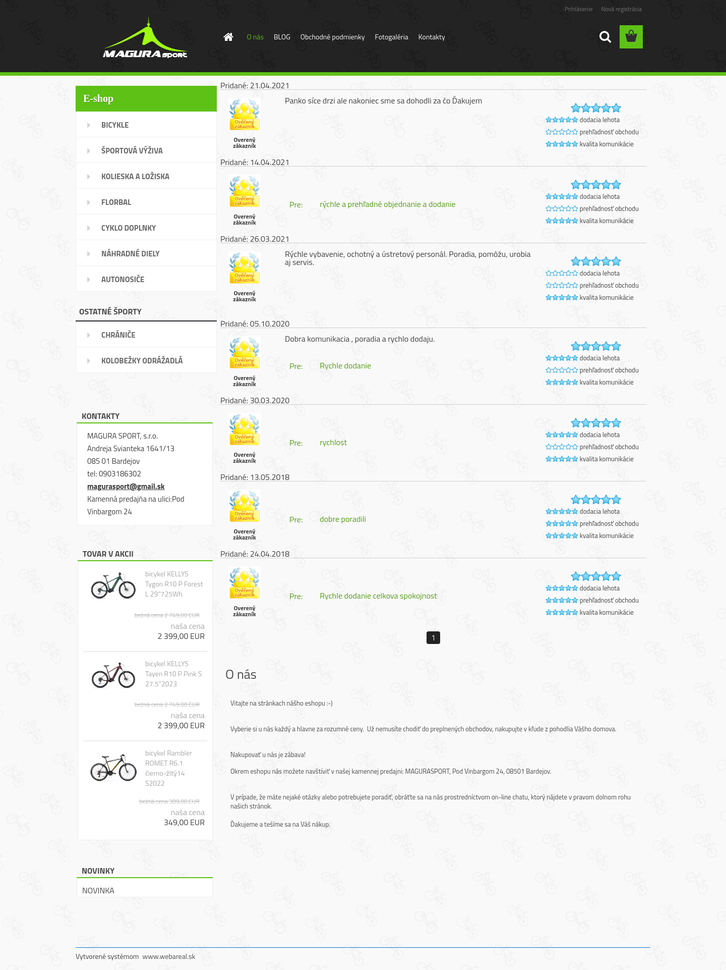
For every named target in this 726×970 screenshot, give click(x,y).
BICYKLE (115, 125)
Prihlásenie (578, 9)
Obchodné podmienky (332, 36)
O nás (255, 36)
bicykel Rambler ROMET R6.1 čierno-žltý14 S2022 (168, 768)
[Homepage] (227, 36)
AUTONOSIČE (122, 279)
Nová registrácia (621, 9)
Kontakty (431, 36)
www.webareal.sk (169, 956)
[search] (605, 36)
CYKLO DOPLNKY (128, 228)
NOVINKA (98, 890)
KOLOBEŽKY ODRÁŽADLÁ (142, 360)
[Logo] (145, 37)
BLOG (282, 36)
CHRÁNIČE (118, 335)
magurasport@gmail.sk (125, 486)
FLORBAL (116, 202)
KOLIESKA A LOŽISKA (135, 176)
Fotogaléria (391, 36)
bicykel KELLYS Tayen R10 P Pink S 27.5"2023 (173, 674)
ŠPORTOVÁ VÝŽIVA (132, 150)
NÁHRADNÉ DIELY (130, 253)
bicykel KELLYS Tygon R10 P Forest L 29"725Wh (174, 584)
